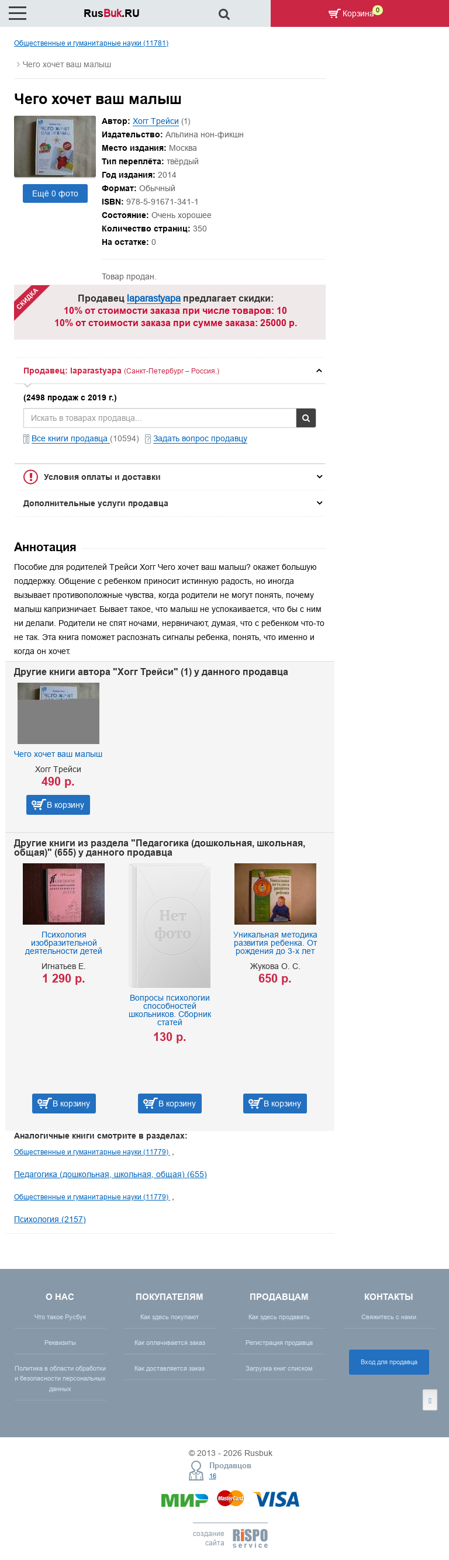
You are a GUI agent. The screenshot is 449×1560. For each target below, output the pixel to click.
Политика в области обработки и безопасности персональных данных (60, 1378)
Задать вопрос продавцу (200, 438)
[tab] (170, 370)
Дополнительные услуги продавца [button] (95, 503)
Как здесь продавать (279, 1317)
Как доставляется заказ (169, 1368)
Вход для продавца (389, 1362)
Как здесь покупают (169, 1317)
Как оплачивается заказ (169, 1342)
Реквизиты (60, 1342)
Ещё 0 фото (55, 193)
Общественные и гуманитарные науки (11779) (92, 1151)
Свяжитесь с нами (388, 1317)
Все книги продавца (71, 438)
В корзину (65, 805)
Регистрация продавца (279, 1342)
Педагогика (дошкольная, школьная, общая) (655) (110, 1174)
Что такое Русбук (60, 1317)
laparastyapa (154, 298)
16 (212, 1476)
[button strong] (170, 370)
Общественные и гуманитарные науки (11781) (91, 43)
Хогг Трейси (156, 121)
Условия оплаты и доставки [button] (102, 477)
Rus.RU (112, 13)
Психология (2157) (50, 1219)
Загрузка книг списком (279, 1368)
